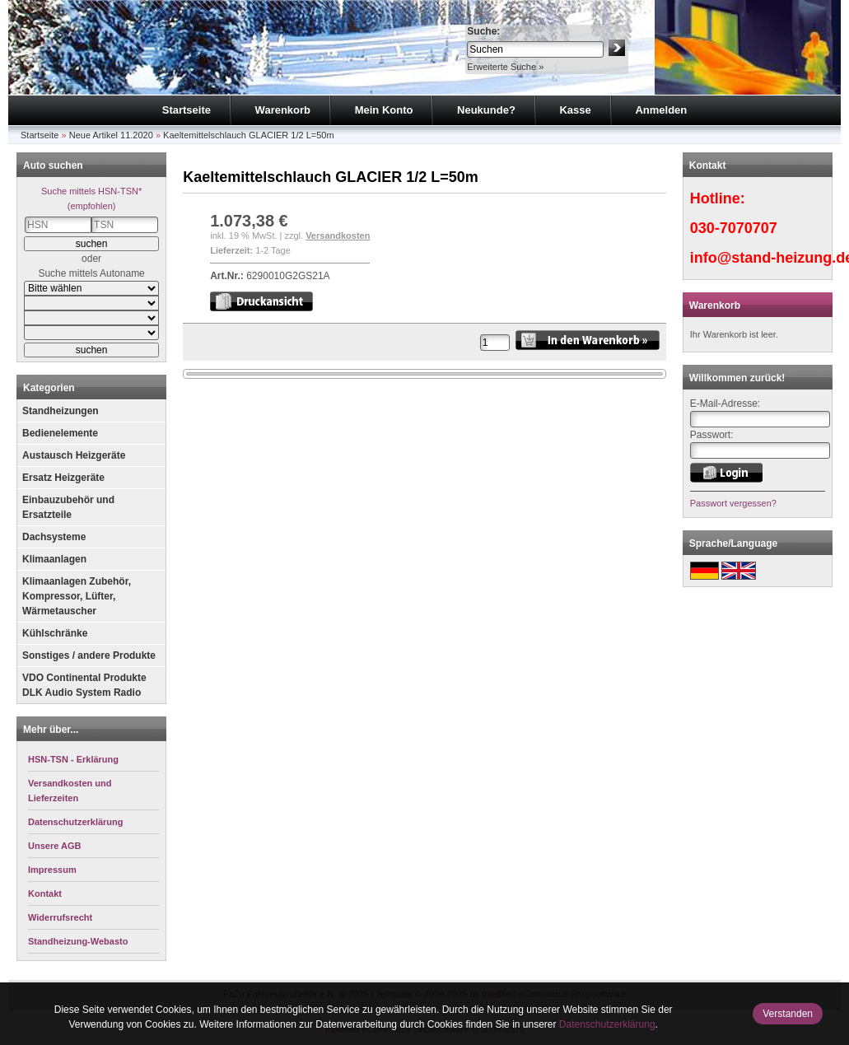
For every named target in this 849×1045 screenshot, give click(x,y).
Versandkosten (338, 235)
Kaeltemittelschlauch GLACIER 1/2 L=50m (248, 135)
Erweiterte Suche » (505, 67)
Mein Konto (384, 110)
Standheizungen (60, 411)
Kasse (574, 110)
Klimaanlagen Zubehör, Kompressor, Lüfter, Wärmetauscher (76, 596)
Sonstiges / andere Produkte (89, 655)
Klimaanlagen (54, 559)
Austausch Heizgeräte (73, 455)
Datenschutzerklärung (607, 1024)
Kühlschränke (54, 633)
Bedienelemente (60, 433)
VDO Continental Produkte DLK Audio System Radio (84, 685)
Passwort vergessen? (733, 503)
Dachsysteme (54, 537)
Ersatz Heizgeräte (63, 477)
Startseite (186, 110)
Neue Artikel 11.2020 (111, 135)
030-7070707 (733, 228)
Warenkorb (282, 110)
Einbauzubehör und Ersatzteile (68, 507)
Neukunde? (486, 110)
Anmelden (661, 110)
